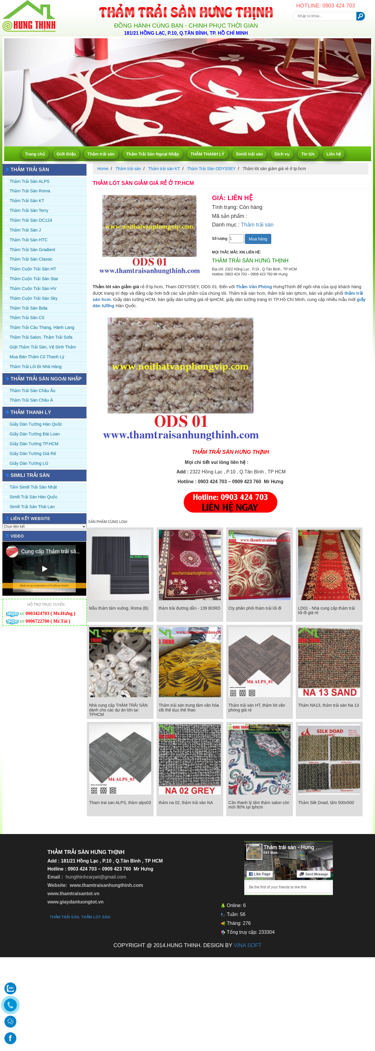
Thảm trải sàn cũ (27, 317)
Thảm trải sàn (100, 154)
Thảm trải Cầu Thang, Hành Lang (42, 327)
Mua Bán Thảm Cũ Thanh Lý (37, 356)
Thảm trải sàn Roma (30, 190)
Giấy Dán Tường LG (29, 463)
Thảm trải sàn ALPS (30, 181)
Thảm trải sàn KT (27, 200)
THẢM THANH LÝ (207, 154)
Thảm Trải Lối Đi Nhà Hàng (36, 366)
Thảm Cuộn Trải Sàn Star (34, 278)
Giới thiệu (66, 154)
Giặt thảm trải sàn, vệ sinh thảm (43, 347)
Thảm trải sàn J (25, 230)
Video (17, 536)
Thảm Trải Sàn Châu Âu (32, 390)
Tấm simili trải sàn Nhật (33, 487)
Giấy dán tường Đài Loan (35, 434)
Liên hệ (333, 154)
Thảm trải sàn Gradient (32, 249)
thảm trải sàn (64, 917)
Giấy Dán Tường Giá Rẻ (33, 453)
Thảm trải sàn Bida (28, 308)
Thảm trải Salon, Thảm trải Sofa (41, 337)
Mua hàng (258, 239)
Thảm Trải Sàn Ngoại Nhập (152, 154)
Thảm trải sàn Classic (31, 259)
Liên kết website (30, 518)
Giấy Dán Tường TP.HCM (34, 443)
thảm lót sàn (95, 917)
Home (103, 168)
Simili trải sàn (249, 154)
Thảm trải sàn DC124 (31, 220)
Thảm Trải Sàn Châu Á (31, 400)
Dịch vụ (282, 154)
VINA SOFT (247, 945)
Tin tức (308, 154)
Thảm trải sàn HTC (29, 239)
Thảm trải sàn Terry (29, 210)
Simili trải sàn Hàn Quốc (34, 496)
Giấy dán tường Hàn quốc (36, 424)
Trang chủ (35, 154)
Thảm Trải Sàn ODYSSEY (211, 168)
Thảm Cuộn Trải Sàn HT (33, 269)
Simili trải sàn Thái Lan (32, 506)
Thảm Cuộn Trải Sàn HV (33, 288)
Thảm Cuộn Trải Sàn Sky (34, 298)
